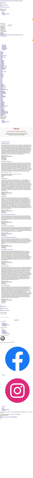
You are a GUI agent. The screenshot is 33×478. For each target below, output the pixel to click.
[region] (16, 222)
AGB (3, 329)
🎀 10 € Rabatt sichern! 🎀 (4, 415)
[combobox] (4, 25)
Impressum (3, 14)
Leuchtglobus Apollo (4, 178)
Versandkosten (4, 325)
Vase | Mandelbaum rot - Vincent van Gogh (7, 225)
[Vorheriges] (2, 303)
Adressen (10, 34)
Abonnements (21, 34)
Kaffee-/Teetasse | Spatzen (5, 265)
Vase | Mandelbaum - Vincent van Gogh (7, 249)
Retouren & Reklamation (5, 13)
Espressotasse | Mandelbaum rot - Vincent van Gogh (8, 237)
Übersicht (1, 34)
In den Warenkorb (4, 194)
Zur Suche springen (11, 0)
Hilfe (3, 120)
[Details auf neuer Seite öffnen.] (16, 416)
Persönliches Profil (6, 34)
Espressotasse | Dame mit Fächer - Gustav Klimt (8, 214)
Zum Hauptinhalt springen (4, 0)
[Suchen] (9, 25)
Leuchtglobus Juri (3, 196)
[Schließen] (0, 419)
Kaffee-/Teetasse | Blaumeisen (5, 285)
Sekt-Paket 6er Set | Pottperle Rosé (6, 161)
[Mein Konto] (2, 29)
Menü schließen (3, 31)
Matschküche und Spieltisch (5, 143)
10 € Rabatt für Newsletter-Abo (4, 310)
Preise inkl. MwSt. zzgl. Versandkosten (7, 156)
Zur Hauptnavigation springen (18, 0)
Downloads (17, 34)
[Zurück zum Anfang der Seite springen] (1, 418)
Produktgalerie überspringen (5, 141)
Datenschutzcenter (4, 331)
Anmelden (1, 33)
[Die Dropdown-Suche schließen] (11, 25)
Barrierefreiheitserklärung (6, 333)
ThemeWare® (18, 414)
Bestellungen (14, 34)
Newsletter (3, 323)
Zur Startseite (16, 136)
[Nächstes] (4, 303)
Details (2, 176)
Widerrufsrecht (4, 332)
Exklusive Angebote (3, 2)
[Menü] (2, 24)
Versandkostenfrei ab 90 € (4, 308)
